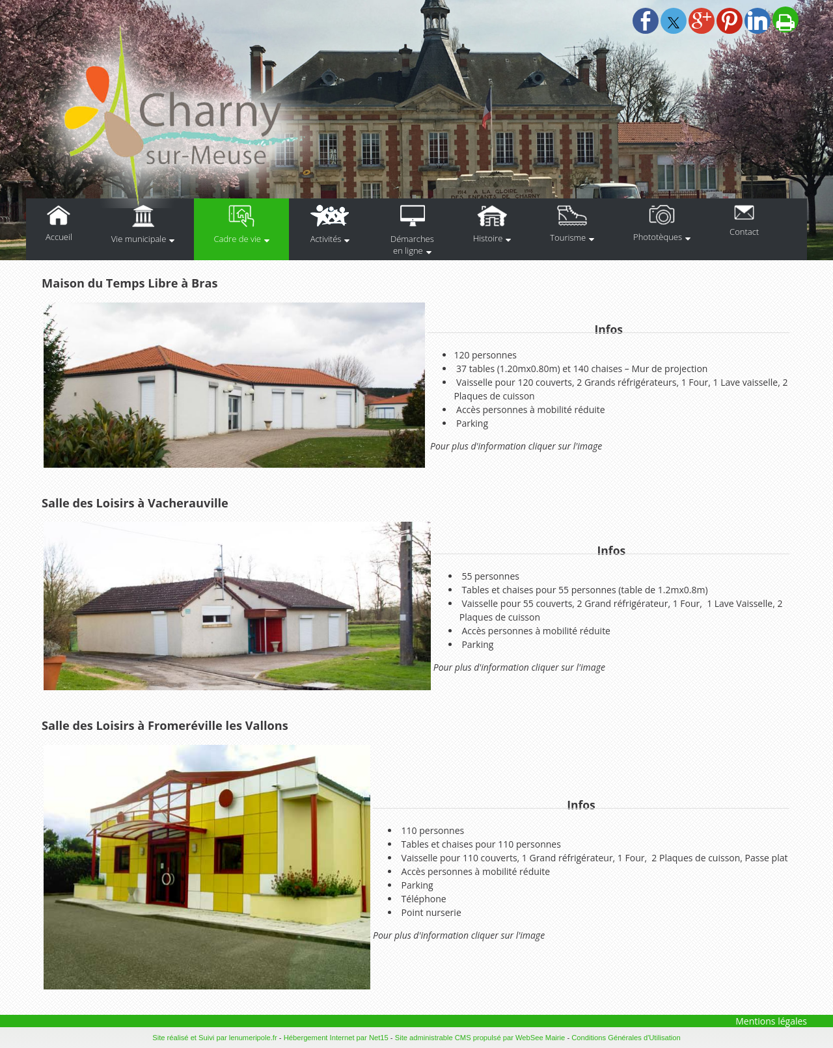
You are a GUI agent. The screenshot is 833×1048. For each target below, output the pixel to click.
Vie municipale (139, 239)
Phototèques (657, 237)
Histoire (487, 238)
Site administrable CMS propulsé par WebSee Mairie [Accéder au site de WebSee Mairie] (480, 1037)
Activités (326, 239)
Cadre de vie (237, 239)
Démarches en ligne (412, 244)
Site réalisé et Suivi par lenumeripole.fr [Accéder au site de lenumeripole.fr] (214, 1037)
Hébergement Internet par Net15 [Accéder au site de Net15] (336, 1037)
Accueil (59, 237)
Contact (744, 231)
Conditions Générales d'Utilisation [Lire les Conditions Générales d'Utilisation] (626, 1037)
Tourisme (568, 237)
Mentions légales (771, 1021)
